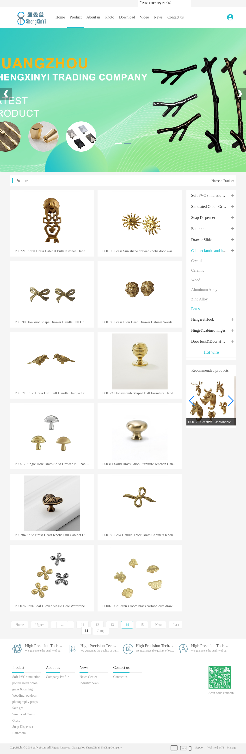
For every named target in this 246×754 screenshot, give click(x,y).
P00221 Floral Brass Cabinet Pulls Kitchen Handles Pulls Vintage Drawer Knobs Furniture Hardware (54, 251)
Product (76, 17)
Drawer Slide (201, 240)
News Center (88, 677)
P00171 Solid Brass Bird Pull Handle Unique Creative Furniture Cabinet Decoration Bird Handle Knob (54, 393)
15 (142, 625)
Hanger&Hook (202, 319)
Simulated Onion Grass (209, 206)
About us (93, 17)
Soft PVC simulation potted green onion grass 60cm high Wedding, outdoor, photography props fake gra (26, 692)
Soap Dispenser (203, 217)
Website (211, 747)
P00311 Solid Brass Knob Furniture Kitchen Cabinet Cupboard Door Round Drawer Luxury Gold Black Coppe (142, 464)
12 (97, 625)
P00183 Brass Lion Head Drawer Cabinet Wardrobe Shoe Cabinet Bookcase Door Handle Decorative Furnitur (142, 322)
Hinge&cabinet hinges (208, 330)
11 (82, 625)
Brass (195, 309)
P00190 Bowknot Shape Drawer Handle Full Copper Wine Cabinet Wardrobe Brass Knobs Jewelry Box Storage (54, 322)
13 (112, 625)
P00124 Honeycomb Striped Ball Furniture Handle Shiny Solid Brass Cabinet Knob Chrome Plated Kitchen (142, 393)
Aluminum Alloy (204, 289)
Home (60, 17)
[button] (230, 400)
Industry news (89, 683)
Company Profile (57, 677)
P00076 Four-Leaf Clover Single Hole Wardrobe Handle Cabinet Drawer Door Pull (54, 606)
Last (176, 625)
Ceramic (197, 270)
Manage (231, 747)
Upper (39, 625)
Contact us (175, 17)
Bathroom (199, 229)
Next (158, 625)
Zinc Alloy (199, 299)
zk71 (221, 747)
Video (144, 17)
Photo (109, 17)
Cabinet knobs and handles (212, 251)
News (158, 17)
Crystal (196, 261)
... (62, 625)
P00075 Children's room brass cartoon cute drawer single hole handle (142, 606)
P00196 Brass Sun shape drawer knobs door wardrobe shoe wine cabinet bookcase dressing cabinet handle (142, 251)
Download (127, 17)
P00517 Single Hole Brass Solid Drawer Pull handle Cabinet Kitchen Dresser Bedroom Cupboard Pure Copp (54, 464)
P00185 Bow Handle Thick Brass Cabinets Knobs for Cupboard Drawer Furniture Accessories (142, 535)
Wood (195, 280)
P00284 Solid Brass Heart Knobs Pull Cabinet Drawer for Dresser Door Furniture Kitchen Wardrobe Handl (54, 535)
